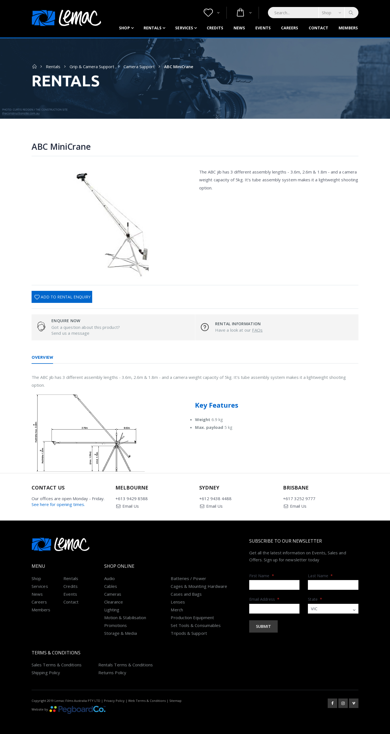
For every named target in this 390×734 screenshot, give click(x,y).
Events (263, 27)
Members (348, 27)
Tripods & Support (189, 633)
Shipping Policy (46, 672)
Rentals (153, 27)
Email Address (264, 599)
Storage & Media (120, 633)
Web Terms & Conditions (147, 701)
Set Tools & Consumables (196, 625)
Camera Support (139, 66)
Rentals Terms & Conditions (125, 665)
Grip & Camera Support (92, 66)
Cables (110, 586)
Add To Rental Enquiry (66, 297)
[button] (212, 13)
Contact (319, 27)
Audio (109, 578)
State (315, 599)
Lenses (178, 602)
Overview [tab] (42, 357)
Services (184, 27)
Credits (215, 27)
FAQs (257, 330)
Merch (177, 609)
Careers (289, 27)
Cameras (113, 594)
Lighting (112, 609)
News (239, 27)
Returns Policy (112, 672)
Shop (124, 27)
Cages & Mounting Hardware (199, 586)
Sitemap (175, 701)
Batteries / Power (188, 578)
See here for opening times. (58, 504)
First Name (261, 575)
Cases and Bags (186, 594)
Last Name (320, 575)
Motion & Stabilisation (125, 617)
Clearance (113, 602)
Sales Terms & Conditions (57, 665)
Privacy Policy (114, 701)
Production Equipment (192, 617)
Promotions (115, 625)
